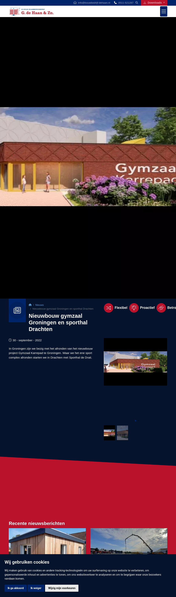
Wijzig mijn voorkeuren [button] (61, 588)
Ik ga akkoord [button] (16, 588)
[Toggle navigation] (163, 11)
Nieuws (39, 305)
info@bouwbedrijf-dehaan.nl (94, 2)
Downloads (153, 2)
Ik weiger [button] (36, 588)
